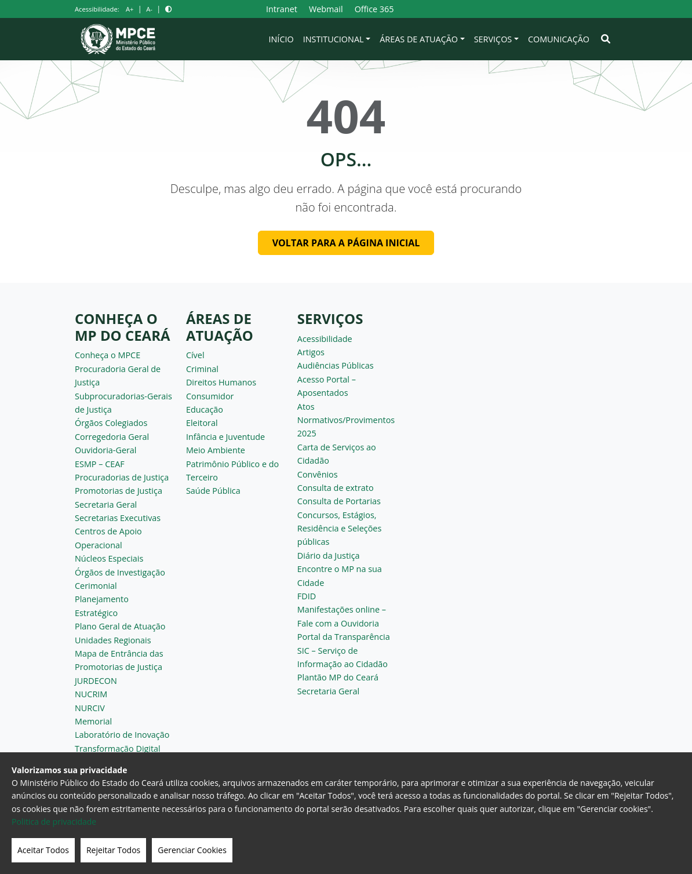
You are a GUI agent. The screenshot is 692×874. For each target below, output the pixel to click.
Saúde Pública (213, 490)
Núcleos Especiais (109, 558)
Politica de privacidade (54, 821)
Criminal (202, 368)
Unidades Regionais (113, 640)
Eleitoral (202, 422)
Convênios (317, 474)
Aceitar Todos (43, 849)
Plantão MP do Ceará (337, 677)
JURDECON (96, 680)
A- (149, 9)
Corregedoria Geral (112, 436)
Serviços (493, 39)
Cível (195, 354)
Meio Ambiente (215, 450)
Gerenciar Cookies (192, 849)
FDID (306, 596)
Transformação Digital (118, 748)
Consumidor (210, 396)
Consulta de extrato (335, 487)
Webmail (326, 8)
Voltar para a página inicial (346, 242)
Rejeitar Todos (113, 849)
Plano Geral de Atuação (120, 626)
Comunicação (558, 39)
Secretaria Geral (106, 504)
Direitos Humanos (221, 382)
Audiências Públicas (335, 365)
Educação (204, 409)
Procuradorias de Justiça (122, 477)
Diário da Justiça (328, 555)
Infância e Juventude (225, 436)
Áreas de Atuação (419, 39)
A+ (129, 9)
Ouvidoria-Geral (106, 450)
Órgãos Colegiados (111, 422)
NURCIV (90, 707)
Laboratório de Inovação (122, 734)
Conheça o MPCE (107, 354)
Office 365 (374, 8)
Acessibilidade (324, 338)
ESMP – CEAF (100, 463)
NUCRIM (91, 694)
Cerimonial (96, 585)
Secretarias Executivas (118, 517)
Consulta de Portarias (339, 501)
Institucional (333, 39)
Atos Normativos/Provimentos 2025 (346, 420)
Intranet (281, 8)
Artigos (311, 352)
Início (281, 39)
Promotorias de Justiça (118, 490)
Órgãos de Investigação (120, 572)
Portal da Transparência (343, 636)
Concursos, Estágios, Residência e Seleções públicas (339, 528)
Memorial (93, 721)
